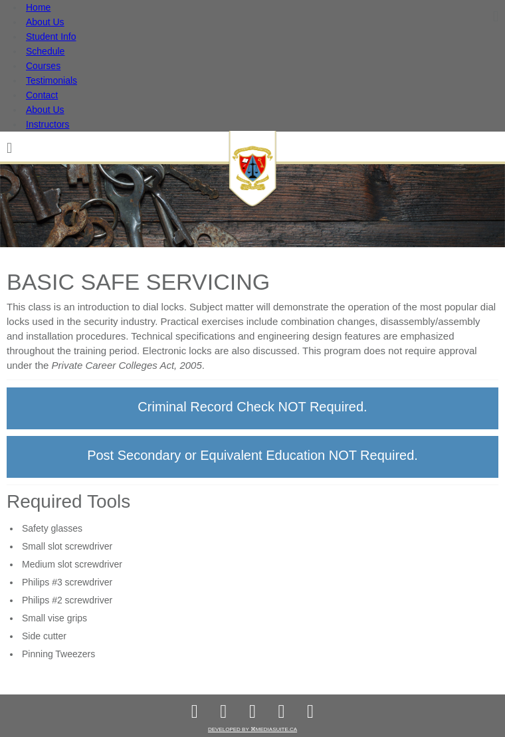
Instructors (47, 124)
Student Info (51, 36)
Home (38, 7)
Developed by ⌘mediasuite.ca (252, 729)
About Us (45, 22)
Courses (43, 65)
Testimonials (51, 80)
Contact (42, 95)
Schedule (45, 51)
